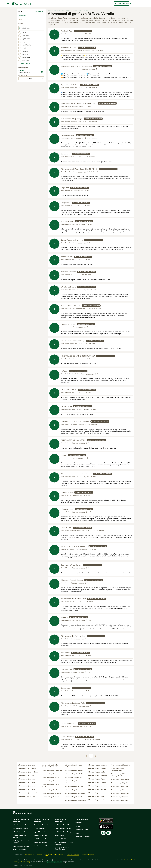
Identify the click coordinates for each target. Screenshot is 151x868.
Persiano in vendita (40, 842)
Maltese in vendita (19, 850)
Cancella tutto (39, 11)
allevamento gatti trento (50, 797)
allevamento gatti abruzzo (51, 781)
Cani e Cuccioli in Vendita (21, 820)
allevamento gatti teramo (97, 768)
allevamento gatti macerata (51, 774)
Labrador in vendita (19, 832)
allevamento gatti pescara (97, 786)
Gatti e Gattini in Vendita (42, 820)
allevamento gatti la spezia (51, 793)
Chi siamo (78, 822)
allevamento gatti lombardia (75, 793)
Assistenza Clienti (81, 829)
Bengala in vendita (40, 835)
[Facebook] (103, 833)
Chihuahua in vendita (20, 825)
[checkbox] (19, 32)
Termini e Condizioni (82, 836)
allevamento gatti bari (96, 796)
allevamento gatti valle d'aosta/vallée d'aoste (50, 766)
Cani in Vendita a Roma (63, 828)
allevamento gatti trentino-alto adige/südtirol (120, 775)
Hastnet (39, 855)
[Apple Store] (106, 826)
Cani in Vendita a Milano (63, 825)
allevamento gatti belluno (97, 800)
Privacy (78, 826)
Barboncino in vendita (20, 828)
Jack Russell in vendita (21, 846)
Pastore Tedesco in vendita (19, 836)
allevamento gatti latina (27, 782)
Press (77, 833)
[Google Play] (106, 820)
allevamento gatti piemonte (74, 770)
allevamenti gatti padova (73, 777)
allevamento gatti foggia (96, 779)
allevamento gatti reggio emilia (73, 766)
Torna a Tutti (22, 15)
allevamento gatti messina (97, 765)
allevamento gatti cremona (74, 790)
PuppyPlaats (48, 855)
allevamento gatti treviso (97, 782)
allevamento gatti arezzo (120, 793)
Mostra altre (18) (26, 63)
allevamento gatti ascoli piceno (50, 785)
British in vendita (40, 828)
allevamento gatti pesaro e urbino (74, 782)
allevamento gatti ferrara (27, 786)
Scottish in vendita (40, 839)
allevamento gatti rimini (119, 786)
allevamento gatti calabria (120, 765)
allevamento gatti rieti (26, 775)
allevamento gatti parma (120, 797)
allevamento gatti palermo (120, 779)
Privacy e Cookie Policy (21, 862)
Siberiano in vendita (41, 846)
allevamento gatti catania (51, 790)
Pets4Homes (29, 855)
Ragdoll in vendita (40, 832)
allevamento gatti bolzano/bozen (117, 769)
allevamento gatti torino (50, 777)
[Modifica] (42, 72)
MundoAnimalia (59, 855)
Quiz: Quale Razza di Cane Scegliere (64, 843)
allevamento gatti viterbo (27, 768)
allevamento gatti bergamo (97, 775)
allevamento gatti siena (119, 790)
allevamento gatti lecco (26, 789)
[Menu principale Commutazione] (8, 3)
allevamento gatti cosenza (97, 793)
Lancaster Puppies (87, 855)
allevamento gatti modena (74, 786)
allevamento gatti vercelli (97, 789)
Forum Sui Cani (60, 835)
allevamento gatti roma (26, 765)
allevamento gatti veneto (74, 797)
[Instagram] (108, 833)
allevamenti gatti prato (26, 796)
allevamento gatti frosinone (28, 772)
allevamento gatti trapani (27, 793)
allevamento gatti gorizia (120, 783)
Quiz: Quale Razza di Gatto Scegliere (62, 849)
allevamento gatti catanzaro (52, 770)
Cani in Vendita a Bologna (64, 832)
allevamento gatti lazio (26, 779)
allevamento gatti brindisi (74, 774)
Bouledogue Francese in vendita (21, 842)
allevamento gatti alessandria (75, 800)
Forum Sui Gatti (60, 839)
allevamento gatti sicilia (96, 772)
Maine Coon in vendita (41, 825)
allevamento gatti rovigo (119, 800)
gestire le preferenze (54, 862)
